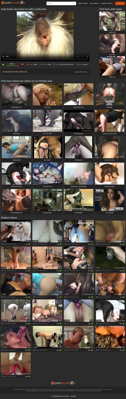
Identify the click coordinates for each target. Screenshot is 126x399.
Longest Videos (107, 3)
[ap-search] (61, 3)
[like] (3, 64)
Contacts (73, 396)
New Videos (94, 3)
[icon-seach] (74, 3)
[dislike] (22, 64)
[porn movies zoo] (13, 2)
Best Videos (83, 3)
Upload (120, 3)
